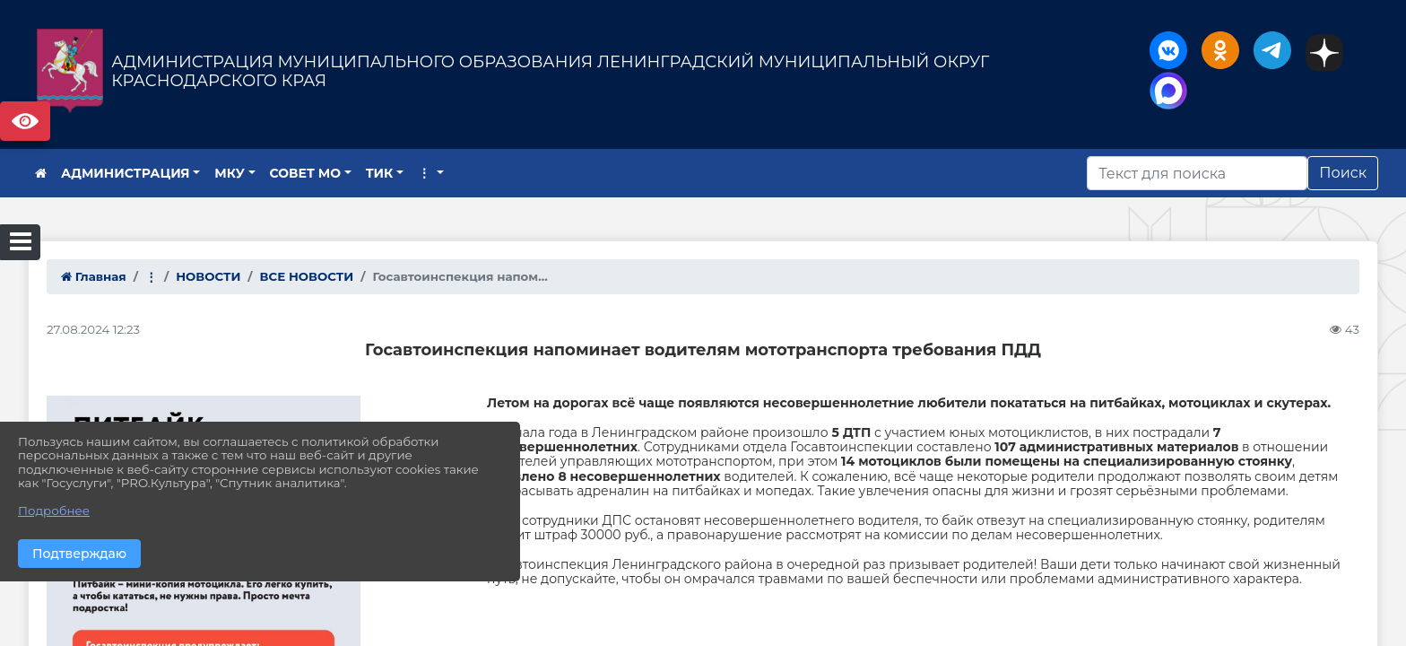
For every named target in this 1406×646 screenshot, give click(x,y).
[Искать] (1197, 173)
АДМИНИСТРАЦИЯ (125, 173)
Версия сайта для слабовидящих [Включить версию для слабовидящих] (25, 121)
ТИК (380, 173)
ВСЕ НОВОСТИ (307, 276)
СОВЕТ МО (306, 173)
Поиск (1343, 172)
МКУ (229, 173)
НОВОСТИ (208, 276)
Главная (93, 276)
